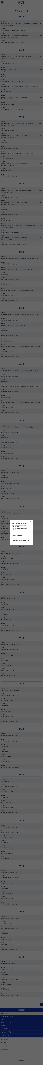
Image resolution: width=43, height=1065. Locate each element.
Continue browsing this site (21, 540)
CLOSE (31, 522)
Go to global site (17, 535)
